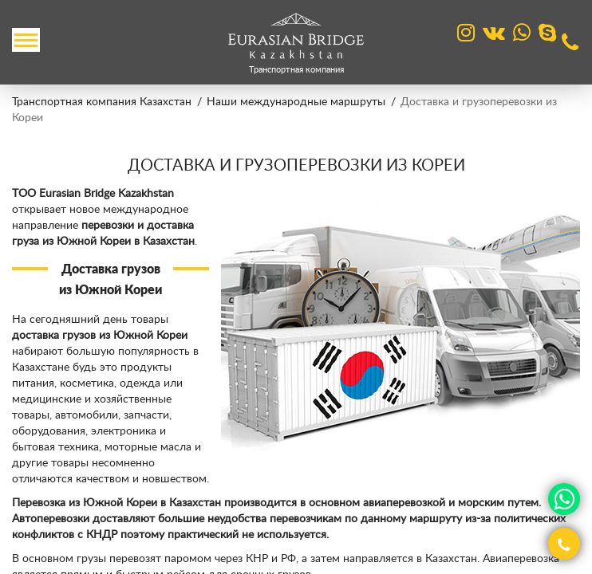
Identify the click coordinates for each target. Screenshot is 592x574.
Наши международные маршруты (296, 102)
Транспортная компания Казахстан (101, 102)
